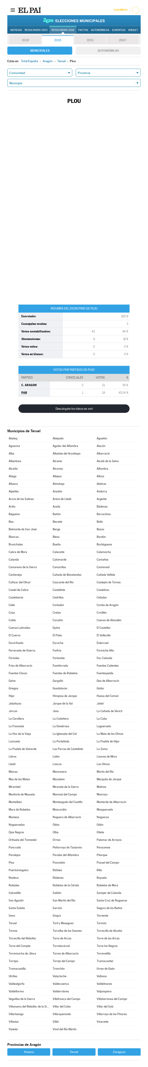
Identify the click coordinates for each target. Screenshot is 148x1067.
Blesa (56, 537)
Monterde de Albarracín (111, 802)
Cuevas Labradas (19, 627)
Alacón (101, 446)
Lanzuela (14, 741)
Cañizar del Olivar (20, 582)
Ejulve (56, 627)
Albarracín (103, 453)
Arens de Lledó (62, 499)
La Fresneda (16, 726)
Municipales (40, 50)
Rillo (99, 870)
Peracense (103, 847)
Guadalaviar (60, 688)
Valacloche (59, 976)
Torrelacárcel (61, 946)
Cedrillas (58, 597)
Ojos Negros (16, 832)
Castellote (59, 590)
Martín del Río (105, 771)
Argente (102, 499)
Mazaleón (59, 779)
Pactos (83, 30)
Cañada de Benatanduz (67, 574)
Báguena (14, 514)
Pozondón (59, 862)
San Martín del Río (64, 900)
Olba (55, 832)
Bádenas (102, 506)
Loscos (57, 764)
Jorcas (13, 711)
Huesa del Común (108, 696)
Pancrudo (15, 847)
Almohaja (58, 483)
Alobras (101, 483)
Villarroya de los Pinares (112, 1014)
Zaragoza (119, 1052)
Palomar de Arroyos (109, 840)
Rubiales (14, 885)
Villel (56, 1021)
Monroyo (102, 794)
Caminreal (103, 567)
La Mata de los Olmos (110, 733)
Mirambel (14, 786)
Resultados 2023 (36, 30)
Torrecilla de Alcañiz (109, 930)
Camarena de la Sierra (23, 567)
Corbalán (58, 605)
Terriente (102, 915)
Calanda (14, 559)
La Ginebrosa (61, 726)
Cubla (12, 620)
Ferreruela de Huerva (22, 650)
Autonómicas (108, 50)
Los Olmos (103, 764)
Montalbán (15, 802)
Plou (11, 862)
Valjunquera (104, 991)
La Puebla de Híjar (108, 741)
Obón (56, 824)
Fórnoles (14, 658)
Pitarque (102, 855)
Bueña (57, 544)
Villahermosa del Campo (112, 999)
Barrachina (104, 514)
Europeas (119, 30)
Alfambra (102, 468)
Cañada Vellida (106, 574)
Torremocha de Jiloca (22, 953)
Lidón (56, 756)
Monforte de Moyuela (22, 794)
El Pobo (57, 635)
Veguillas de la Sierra (22, 999)
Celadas (102, 597)
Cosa (12, 612)
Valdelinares (104, 983)
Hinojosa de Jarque (65, 696)
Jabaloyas (15, 703)
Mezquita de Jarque (109, 779)
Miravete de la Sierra (66, 786)
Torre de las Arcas (108, 938)
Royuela (102, 877)
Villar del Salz (105, 1006)
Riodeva (14, 877)
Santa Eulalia (17, 908)
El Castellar (104, 627)
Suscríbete (120, 9)
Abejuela (58, 438)
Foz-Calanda (104, 658)
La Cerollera (16, 718)
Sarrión (57, 908)
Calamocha (104, 552)
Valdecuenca (61, 983)
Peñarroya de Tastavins (67, 847)
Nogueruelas (17, 824)
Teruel (13, 923)
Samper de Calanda (109, 893)
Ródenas (58, 877)
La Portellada (61, 741)
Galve (12, 680)
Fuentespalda (105, 673)
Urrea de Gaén (106, 968)
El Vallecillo (104, 635)
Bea (11, 521)
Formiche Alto (105, 650)
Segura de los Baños (109, 908)
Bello (100, 521)
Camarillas (59, 567)
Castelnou (103, 590)
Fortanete (59, 658)
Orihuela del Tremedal (22, 840)
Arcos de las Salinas (21, 499)
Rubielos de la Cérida (66, 885)
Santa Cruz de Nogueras (112, 900)
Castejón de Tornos (109, 582)
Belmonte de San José (23, 529)
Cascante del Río (63, 582)
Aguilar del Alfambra (65, 446)
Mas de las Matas (19, 779)
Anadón (57, 491)
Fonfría (57, 650)
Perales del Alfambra (66, 855)
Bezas (100, 529)
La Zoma (102, 749)
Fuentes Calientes (108, 665)
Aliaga (12, 476)
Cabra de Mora (18, 552)
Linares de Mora (107, 756)
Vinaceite (102, 1021)
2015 (57, 40)
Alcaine (57, 461)
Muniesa (14, 817)
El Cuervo (14, 635)
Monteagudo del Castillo (67, 802)
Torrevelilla (104, 953)
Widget (133, 30)
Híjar (12, 696)
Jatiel (100, 703)
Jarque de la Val (63, 703)
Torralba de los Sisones (67, 930)
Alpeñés (14, 491)
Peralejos (14, 855)
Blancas (14, 537)
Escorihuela (16, 643)
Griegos (13, 688)
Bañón (57, 514)
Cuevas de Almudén (109, 620)
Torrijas (13, 961)
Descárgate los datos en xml (74, 408)
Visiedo (13, 1029)
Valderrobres (61, 991)
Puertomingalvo (18, 870)
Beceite (57, 521)
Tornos (13, 930)
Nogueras (103, 817)
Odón (100, 824)
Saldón (57, 893)
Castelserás (16, 597)
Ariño (12, 506)
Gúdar (100, 688)
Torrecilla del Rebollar (22, 938)
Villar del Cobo (62, 1006)
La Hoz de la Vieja (20, 733)
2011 (90, 40)
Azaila (56, 506)
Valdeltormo (16, 991)
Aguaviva (14, 446)
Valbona (102, 976)
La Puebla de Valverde (22, 749)
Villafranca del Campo (66, 999)
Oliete (100, 832)
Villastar (14, 1021)
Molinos (101, 786)
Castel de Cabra (18, 590)
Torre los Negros (107, 946)
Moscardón (60, 809)
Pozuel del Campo (108, 862)
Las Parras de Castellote (68, 749)
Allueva (13, 483)
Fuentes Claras (18, 673)
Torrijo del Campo (64, 961)
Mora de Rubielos (19, 809)
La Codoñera (61, 718)
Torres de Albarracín (65, 953)
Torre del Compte (19, 946)
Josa (56, 711)
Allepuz (57, 476)
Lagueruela (104, 726)
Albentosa (15, 461)
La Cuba (102, 718)
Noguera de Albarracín (67, 817)
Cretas (57, 612)
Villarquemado (62, 1014)
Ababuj (13, 438)
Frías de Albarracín (20, 665)
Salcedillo (15, 893)
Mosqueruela (105, 809)
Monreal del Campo (65, 794)
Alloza (100, 476)
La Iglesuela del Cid (65, 733)
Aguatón (102, 438)
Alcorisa (58, 468)
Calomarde (59, 559)
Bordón (101, 537)
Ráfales (57, 870)
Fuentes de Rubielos (65, 673)
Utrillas (13, 976)
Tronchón (59, 968)
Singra (57, 915)
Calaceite (58, 552)
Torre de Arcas (62, 938)
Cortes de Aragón (107, 605)
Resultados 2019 (63, 30)
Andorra (102, 491)
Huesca (29, 1052)
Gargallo (58, 680)
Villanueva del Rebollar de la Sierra (29, 1006)
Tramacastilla (17, 968)
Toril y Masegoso (63, 923)
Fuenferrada (60, 665)
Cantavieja (15, 574)
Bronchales (16, 544)
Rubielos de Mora (107, 885)
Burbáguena (104, 544)
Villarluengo (16, 1014)
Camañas (102, 559)
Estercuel (102, 643)
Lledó (12, 764)
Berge (56, 529)
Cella (12, 605)
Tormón (101, 923)
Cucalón (58, 620)
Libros (12, 756)
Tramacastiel (105, 961)
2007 (122, 40)
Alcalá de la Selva (108, 461)
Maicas (13, 771)
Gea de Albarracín (108, 680)
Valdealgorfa (16, 983)
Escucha (58, 643)
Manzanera (60, 771)
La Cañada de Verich (109, 711)
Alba (11, 453)
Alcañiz (13, 468)
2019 (25, 40)
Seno (12, 915)
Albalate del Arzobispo (66, 453)
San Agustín (16, 900)
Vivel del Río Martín (64, 1029)
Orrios (56, 840)
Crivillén (102, 612)
